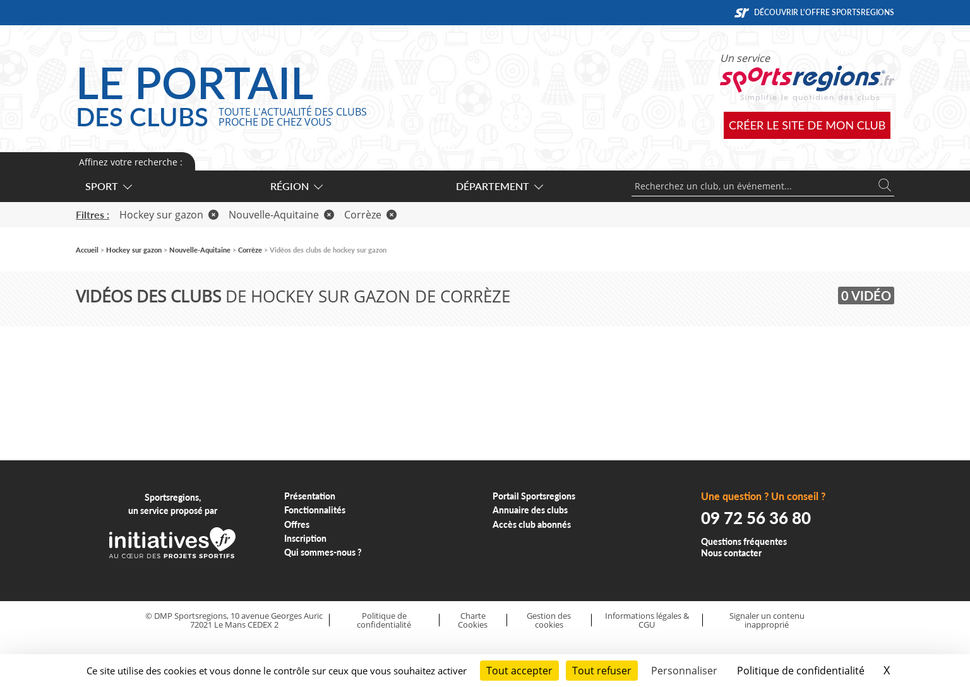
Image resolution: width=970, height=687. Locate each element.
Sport (108, 186)
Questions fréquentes (744, 541)
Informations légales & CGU (647, 620)
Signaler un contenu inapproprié (767, 620)
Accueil (87, 250)
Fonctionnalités (314, 510)
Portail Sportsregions (534, 496)
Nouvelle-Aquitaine (281, 215)
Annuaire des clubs (530, 510)
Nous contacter (731, 552)
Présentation (309, 496)
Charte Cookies (473, 620)
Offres (296, 524)
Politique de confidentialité (384, 620)
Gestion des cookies (549, 620)
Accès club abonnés (532, 524)
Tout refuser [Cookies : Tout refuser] (602, 671)
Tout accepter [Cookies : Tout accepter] (519, 671)
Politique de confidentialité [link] (801, 671)
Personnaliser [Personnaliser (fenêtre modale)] (684, 671)
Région (295, 186)
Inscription (305, 538)
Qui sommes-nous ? (323, 552)
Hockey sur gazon (169, 215)
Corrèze (370, 215)
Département (499, 186)
